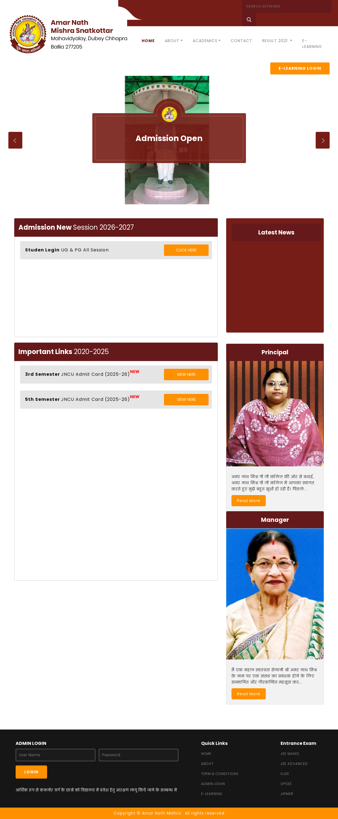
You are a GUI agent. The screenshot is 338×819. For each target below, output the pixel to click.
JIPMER (287, 793)
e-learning (212, 793)
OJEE (285, 773)
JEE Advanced (294, 763)
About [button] (172, 40)
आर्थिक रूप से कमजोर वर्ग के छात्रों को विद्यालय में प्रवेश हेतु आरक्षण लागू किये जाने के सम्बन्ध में (96, 790)
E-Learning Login (300, 68)
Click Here (186, 250)
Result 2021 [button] (275, 40)
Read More (248, 500)
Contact (241, 40)
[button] (8, 140)
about (207, 763)
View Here (186, 374)
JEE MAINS (290, 753)
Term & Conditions (220, 773)
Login (31, 772)
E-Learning (312, 43)
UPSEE (286, 783)
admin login (213, 783)
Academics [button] (205, 40)
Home (148, 40)
